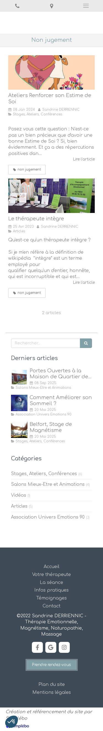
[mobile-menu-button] (86, 5)
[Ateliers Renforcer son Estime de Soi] (51, 72)
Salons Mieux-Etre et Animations (48, 484)
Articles (19, 506)
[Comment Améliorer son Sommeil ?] (19, 403)
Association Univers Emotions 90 (48, 517)
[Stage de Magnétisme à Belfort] (19, 430)
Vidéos (18, 495)
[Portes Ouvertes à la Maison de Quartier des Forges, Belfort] (19, 376)
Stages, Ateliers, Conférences (44, 473)
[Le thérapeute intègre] (51, 196)
